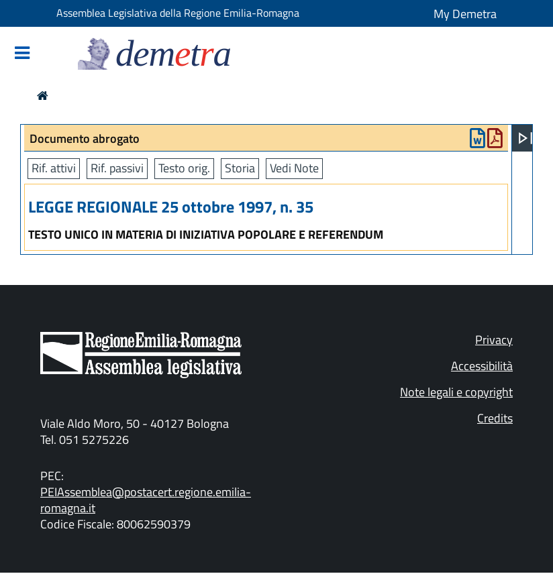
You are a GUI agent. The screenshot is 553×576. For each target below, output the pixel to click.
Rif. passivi (117, 168)
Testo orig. (184, 168)
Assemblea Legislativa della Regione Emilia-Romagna (177, 13)
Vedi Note (294, 168)
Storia (240, 168)
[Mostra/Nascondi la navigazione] (22, 54)
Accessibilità (482, 366)
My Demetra (465, 14)
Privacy (494, 340)
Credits (495, 418)
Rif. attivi (54, 168)
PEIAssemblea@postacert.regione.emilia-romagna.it (145, 500)
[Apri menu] (525, 138)
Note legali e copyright (456, 392)
